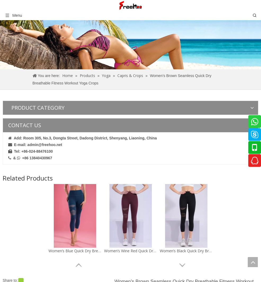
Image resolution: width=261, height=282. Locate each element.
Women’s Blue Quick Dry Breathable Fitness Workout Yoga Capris (74, 250)
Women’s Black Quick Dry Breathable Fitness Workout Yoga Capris (186, 250)
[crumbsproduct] (130, 44)
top (253, 262)
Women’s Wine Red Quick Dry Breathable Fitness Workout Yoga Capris (130, 250)
